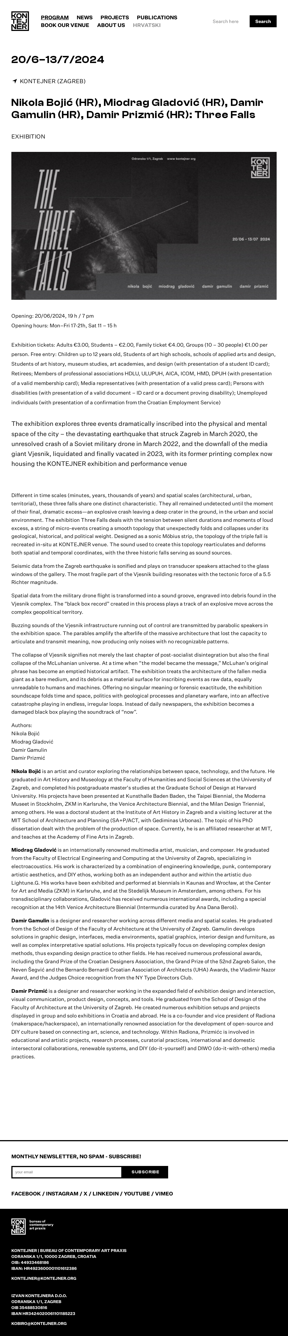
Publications (157, 17)
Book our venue (65, 25)
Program (55, 17)
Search (263, 21)
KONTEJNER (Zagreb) (53, 81)
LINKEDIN (106, 1193)
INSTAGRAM (62, 1193)
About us (111, 25)
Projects (115, 17)
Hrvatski (147, 25)
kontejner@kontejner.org (43, 1278)
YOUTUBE (137, 1193)
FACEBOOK (26, 1193)
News (85, 17)
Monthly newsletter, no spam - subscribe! (76, 1156)
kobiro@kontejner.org (39, 1323)
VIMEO (164, 1193)
